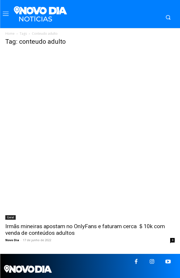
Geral (10, 217)
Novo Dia (12, 240)
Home (10, 33)
